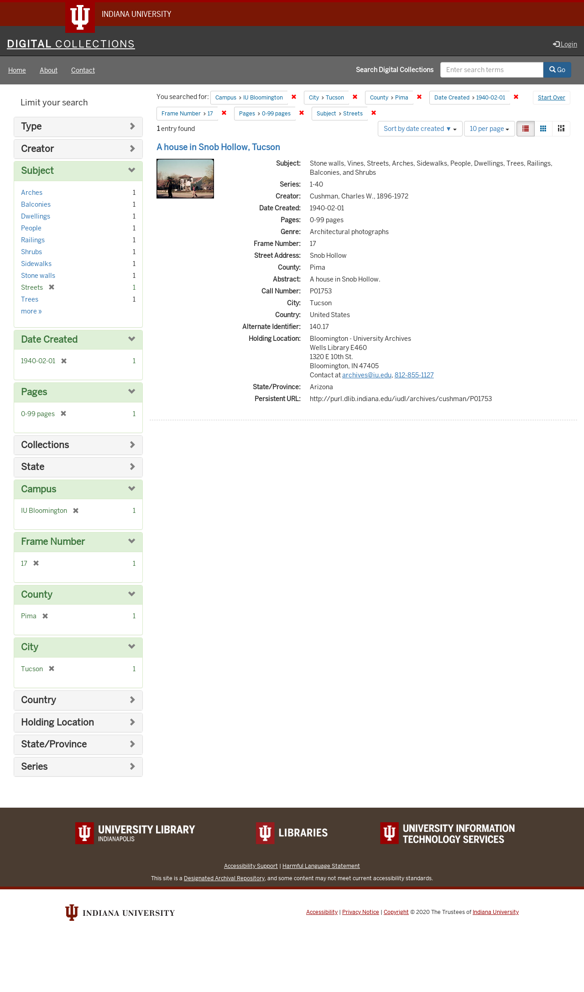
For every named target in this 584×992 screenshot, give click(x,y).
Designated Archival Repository (224, 878)
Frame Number (53, 542)
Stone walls (38, 275)
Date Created (49, 339)
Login (565, 44)
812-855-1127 (414, 375)
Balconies (36, 204)
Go (557, 70)
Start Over (551, 97)
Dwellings (35, 216)
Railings (33, 240)
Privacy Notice (360, 912)
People (31, 228)
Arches (31, 192)
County (36, 594)
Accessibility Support (251, 865)
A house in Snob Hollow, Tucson (218, 147)
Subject (37, 171)
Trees (29, 299)
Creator (37, 149)
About (48, 70)
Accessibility (322, 912)
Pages (34, 392)
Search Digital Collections (394, 70)
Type (31, 126)
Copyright (396, 912)
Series (34, 767)
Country (38, 700)
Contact (83, 70)
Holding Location (57, 722)
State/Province (54, 744)
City (29, 647)
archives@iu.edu (366, 375)
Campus (38, 489)
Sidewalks (36, 264)
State (32, 467)
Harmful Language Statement (321, 865)
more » (31, 311)
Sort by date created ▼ (420, 129)
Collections (45, 445)
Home (17, 70)
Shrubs (31, 252)
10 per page (489, 129)
